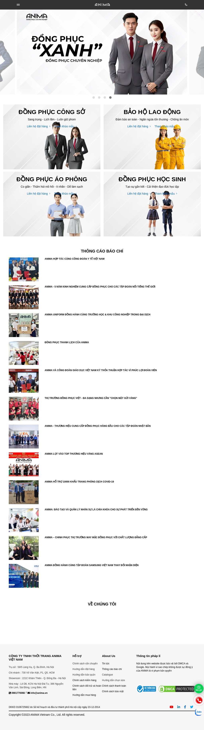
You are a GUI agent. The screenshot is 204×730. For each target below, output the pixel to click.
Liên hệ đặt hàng (38, 126)
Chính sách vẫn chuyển (85, 663)
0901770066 (17, 693)
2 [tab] (99, 97)
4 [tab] (110, 97)
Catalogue (107, 674)
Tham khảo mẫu (65, 126)
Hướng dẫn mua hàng (84, 695)
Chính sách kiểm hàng (84, 680)
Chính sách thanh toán (114, 685)
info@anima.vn (37, 693)
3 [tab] (105, 97)
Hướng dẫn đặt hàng (84, 669)
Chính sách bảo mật (113, 691)
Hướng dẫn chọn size (113, 680)
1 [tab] (94, 97)
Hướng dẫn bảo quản (84, 674)
